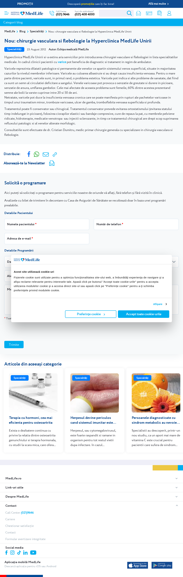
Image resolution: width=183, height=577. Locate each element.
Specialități (37, 31)
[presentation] (31, 330)
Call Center (19, 512)
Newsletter (138, 13)
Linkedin (25, 553)
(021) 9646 (62, 14)
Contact (10, 505)
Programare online (176, 13)
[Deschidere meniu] (6, 12)
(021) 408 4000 (85, 14)
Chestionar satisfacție (19, 526)
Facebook (6, 553)
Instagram (13, 553)
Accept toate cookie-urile (143, 314)
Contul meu (169, 13)
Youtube (33, 552)
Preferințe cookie (91, 314)
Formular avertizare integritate (25, 539)
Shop (149, 13)
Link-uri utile (14, 487)
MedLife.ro (13, 478)
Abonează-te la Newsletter (24, 163)
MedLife (9, 31)
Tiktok (19, 552)
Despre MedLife (17, 496)
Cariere (10, 519)
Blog (22, 31)
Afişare (157, 304)
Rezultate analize (159, 13)
